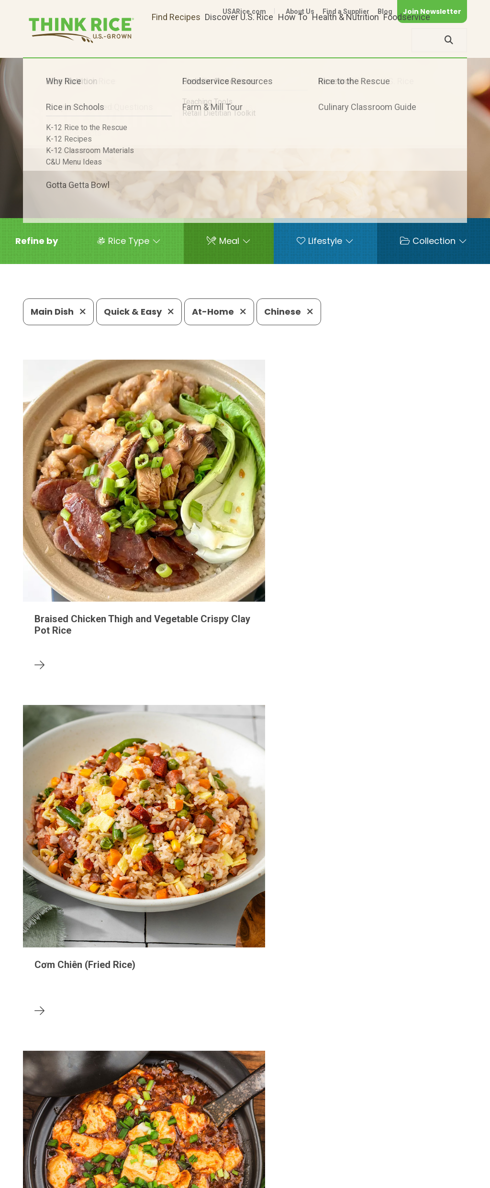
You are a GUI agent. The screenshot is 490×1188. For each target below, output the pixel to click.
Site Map (391, 1165)
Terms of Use (440, 1165)
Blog (385, 11)
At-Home (219, 312)
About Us (300, 11)
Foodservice (406, 40)
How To (292, 40)
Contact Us (286, 1165)
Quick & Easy (139, 312)
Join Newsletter (432, 11)
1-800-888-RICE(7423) (230, 1136)
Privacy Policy (341, 1165)
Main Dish (58, 312)
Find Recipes (176, 40)
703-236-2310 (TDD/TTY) (340, 1136)
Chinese (288, 312)
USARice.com (244, 11)
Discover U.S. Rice (239, 40)
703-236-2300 (141, 1136)
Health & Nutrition (345, 40)
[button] (36, 241)
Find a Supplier (346, 11)
